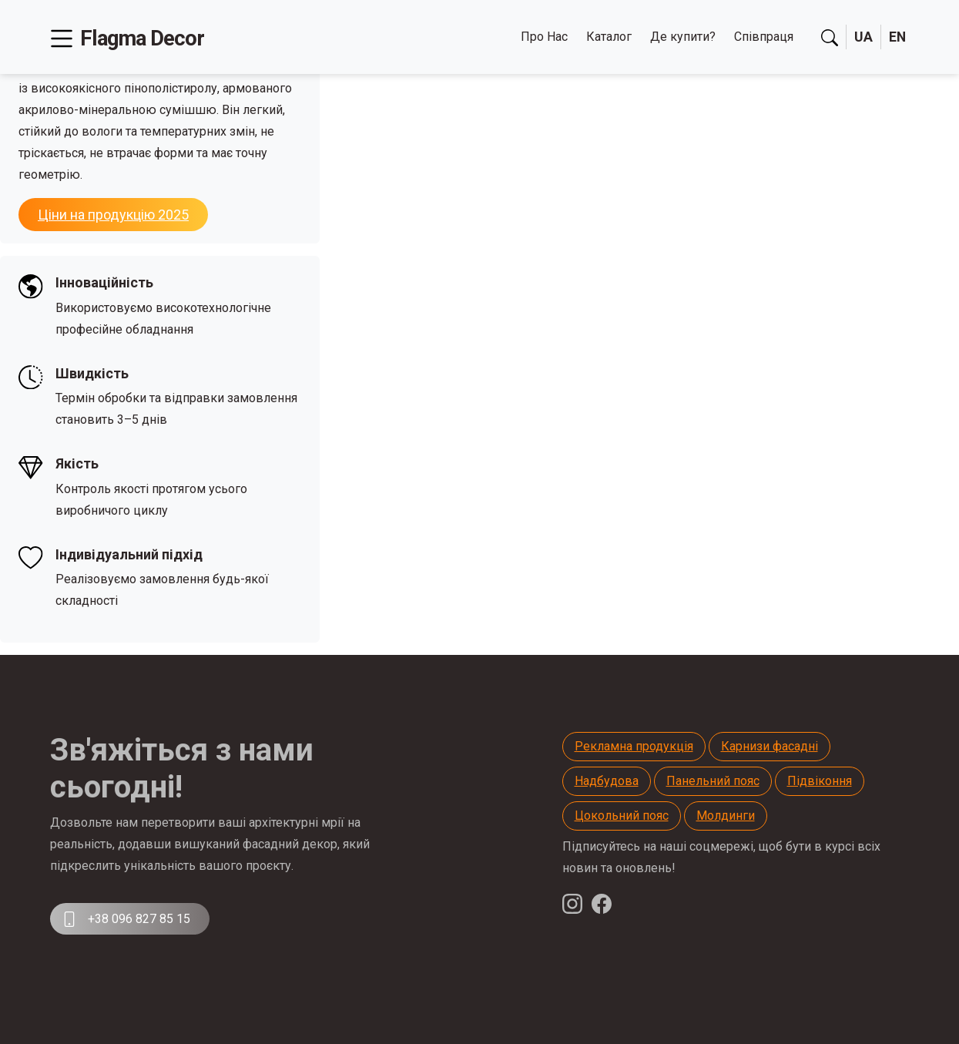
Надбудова (607, 781)
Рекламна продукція (634, 746)
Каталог (608, 36)
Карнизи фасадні (769, 746)
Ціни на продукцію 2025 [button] (113, 214)
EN (897, 37)
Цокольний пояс (622, 815)
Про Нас (543, 36)
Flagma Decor (143, 38)
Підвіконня (819, 781)
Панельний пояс (712, 781)
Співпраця (763, 36)
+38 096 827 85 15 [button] (126, 919)
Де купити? (682, 36)
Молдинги (725, 815)
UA (862, 37)
